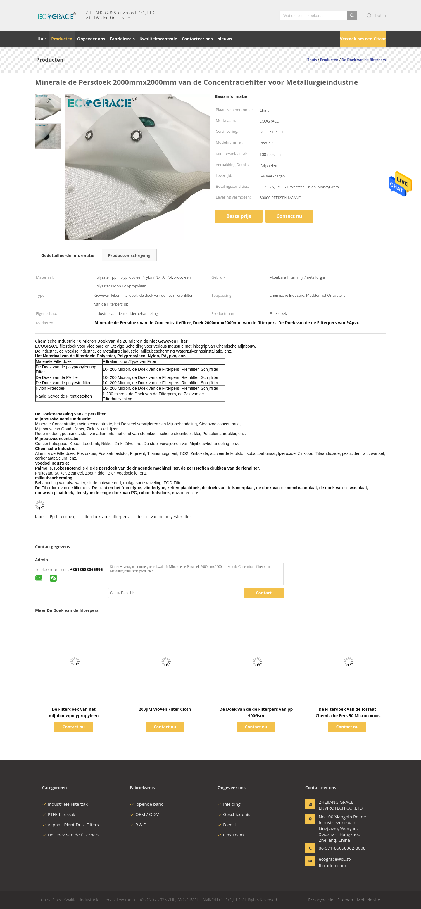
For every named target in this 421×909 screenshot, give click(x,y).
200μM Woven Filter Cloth (165, 709)
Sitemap (345, 900)
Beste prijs (239, 216)
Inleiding (229, 804)
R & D (138, 824)
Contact (264, 593)
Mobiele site (368, 900)
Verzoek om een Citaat (363, 39)
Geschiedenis (234, 814)
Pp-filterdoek (62, 516)
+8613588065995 (86, 569)
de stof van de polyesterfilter (164, 516)
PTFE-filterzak (58, 814)
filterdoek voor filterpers (105, 516)
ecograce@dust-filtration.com (335, 862)
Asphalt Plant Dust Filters (70, 824)
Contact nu (289, 216)
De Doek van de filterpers (70, 835)
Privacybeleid (320, 900)
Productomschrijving (129, 255)
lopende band (147, 804)
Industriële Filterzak (65, 804)
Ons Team (231, 835)
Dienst (227, 824)
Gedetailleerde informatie (67, 255)
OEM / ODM (145, 814)
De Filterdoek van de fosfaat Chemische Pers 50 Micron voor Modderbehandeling (347, 715)
